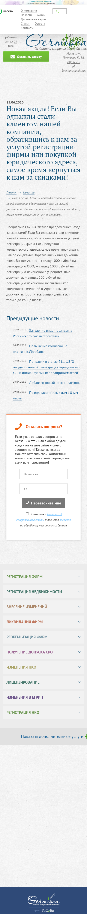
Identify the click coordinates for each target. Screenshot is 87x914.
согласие (65, 520)
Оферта (40, 23)
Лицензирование (22, 682)
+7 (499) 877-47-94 (72, 43)
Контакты (27, 28)
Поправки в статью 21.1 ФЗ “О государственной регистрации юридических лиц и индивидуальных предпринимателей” (46, 367)
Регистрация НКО (22, 712)
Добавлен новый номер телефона (55, 382)
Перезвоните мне (43, 503)
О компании (29, 11)
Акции (41, 15)
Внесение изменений (26, 606)
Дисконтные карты (33, 19)
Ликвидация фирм (24, 621)
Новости (26, 15)
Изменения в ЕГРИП (24, 697)
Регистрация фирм (24, 576)
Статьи (25, 23)
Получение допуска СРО (29, 652)
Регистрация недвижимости (34, 591)
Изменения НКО (21, 667)
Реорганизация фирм (26, 636)
